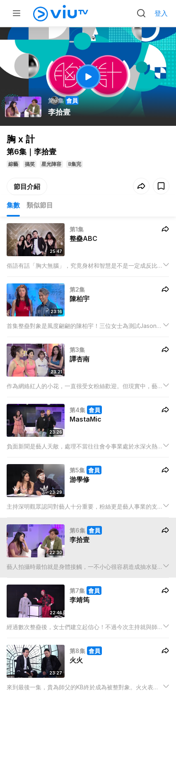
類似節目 (40, 205)
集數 (13, 205)
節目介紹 (27, 186)
